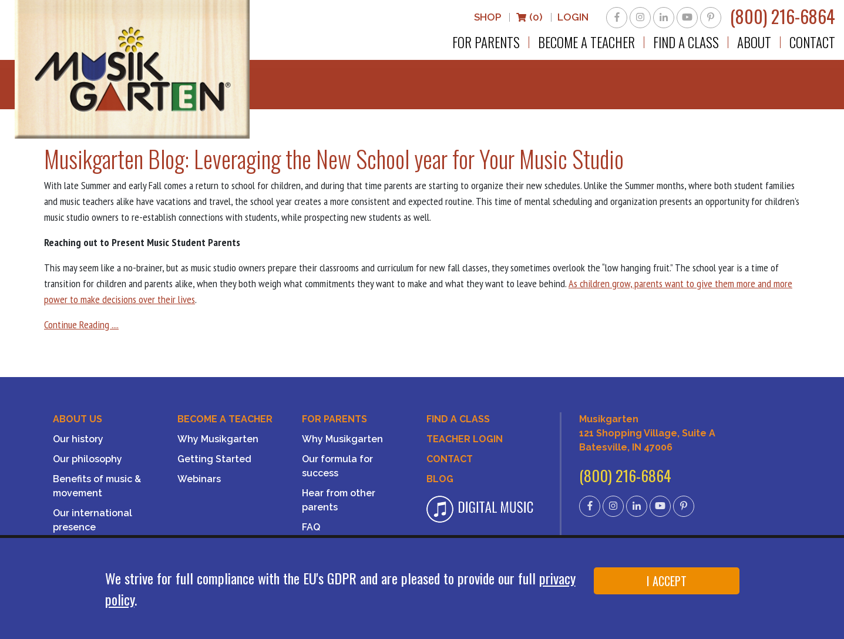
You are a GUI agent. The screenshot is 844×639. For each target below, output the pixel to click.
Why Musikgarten (217, 439)
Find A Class (458, 419)
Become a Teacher (586, 42)
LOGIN (573, 17)
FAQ (311, 527)
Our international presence (92, 520)
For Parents (486, 42)
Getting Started (214, 459)
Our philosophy (87, 459)
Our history (78, 439)
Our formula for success (337, 466)
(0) (529, 17)
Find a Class (686, 42)
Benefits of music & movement (97, 486)
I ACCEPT (667, 581)
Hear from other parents (338, 500)
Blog (439, 479)
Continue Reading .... (81, 324)
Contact (812, 42)
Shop (487, 17)
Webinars (199, 479)
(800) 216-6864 (782, 16)
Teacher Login (464, 439)
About (754, 42)
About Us (77, 419)
